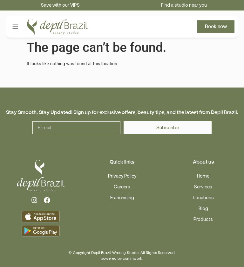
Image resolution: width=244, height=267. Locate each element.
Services (203, 187)
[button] (15, 26)
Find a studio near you (184, 5)
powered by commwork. (122, 258)
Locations (203, 197)
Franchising (122, 197)
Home (203, 176)
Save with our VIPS (60, 5)
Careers (122, 187)
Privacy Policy (122, 176)
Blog (203, 208)
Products (203, 219)
